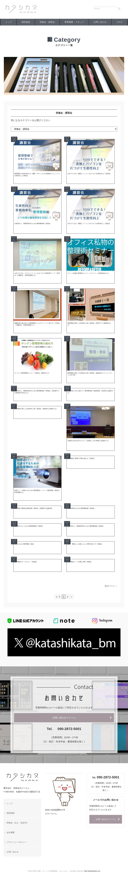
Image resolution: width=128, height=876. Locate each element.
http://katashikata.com (92, 874)
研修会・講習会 (50, 22)
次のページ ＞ (111, 589)
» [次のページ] (71, 600)
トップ (9, 22)
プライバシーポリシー (17, 845)
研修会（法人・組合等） (18, 826)
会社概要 (11, 835)
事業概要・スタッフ (78, 22)
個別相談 (28, 22)
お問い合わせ (105, 22)
